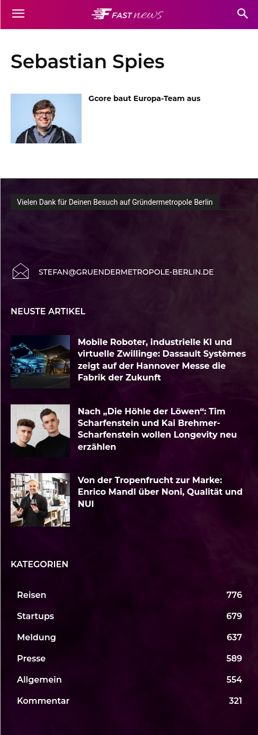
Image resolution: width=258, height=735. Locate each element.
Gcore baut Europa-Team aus (144, 98)
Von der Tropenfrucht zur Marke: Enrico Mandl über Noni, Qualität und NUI (160, 492)
